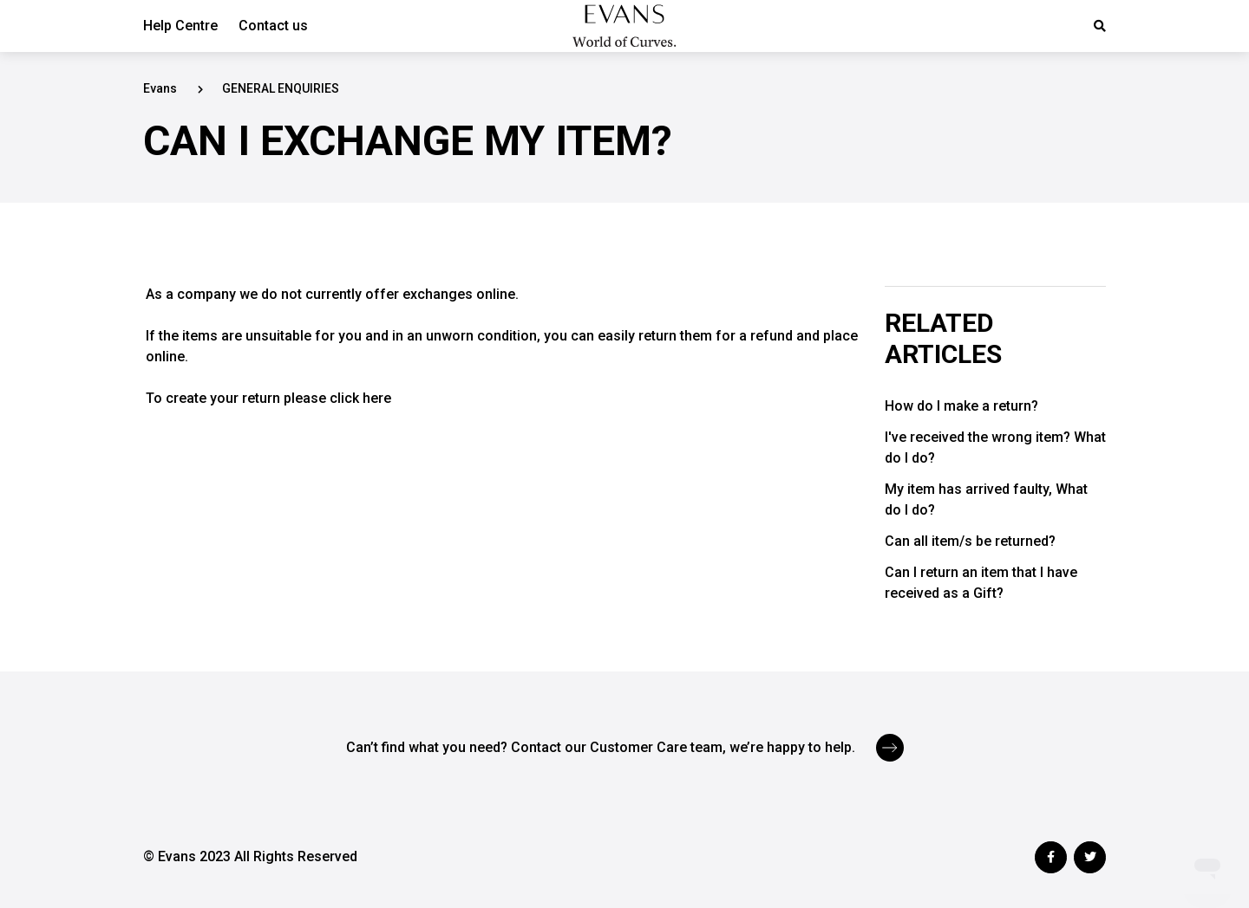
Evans (160, 88)
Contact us (273, 25)
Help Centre (180, 25)
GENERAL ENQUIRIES (280, 88)
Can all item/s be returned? (970, 541)
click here (360, 398)
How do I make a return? (961, 406)
